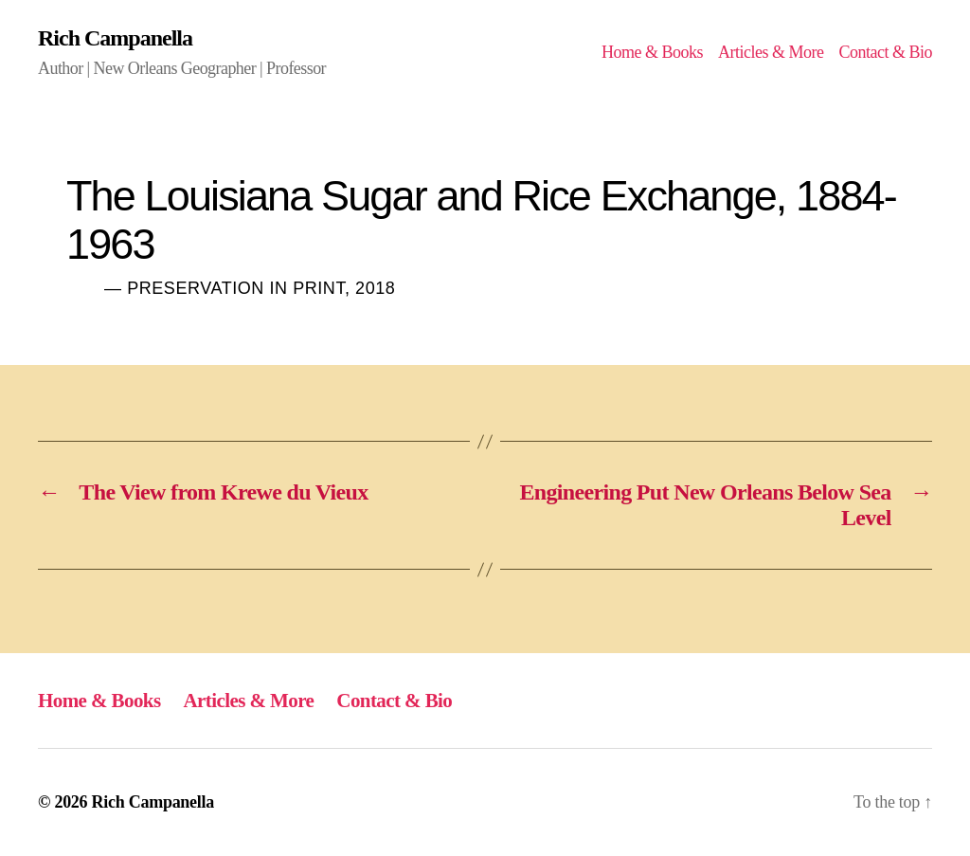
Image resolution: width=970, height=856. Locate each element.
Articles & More (771, 52)
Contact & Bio (885, 52)
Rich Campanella (115, 38)
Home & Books (652, 52)
